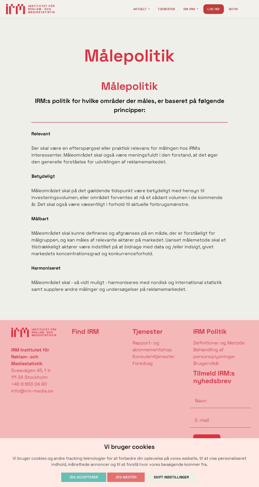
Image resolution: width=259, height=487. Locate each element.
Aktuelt (140, 9)
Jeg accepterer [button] (83, 477)
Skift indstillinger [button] (171, 477)
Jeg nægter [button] (126, 477)
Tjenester (166, 9)
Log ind (213, 9)
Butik (233, 9)
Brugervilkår (206, 363)
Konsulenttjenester (154, 356)
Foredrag (143, 363)
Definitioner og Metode (219, 343)
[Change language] (248, 9)
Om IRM (189, 9)
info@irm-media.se (32, 391)
